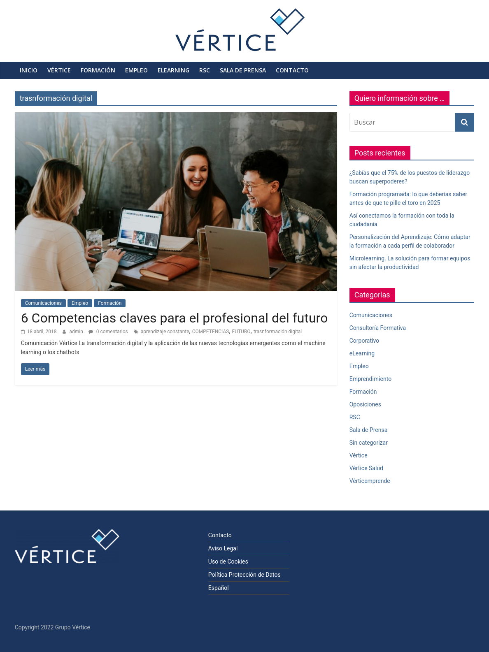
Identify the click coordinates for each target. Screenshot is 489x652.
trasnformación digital (278, 331)
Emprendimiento (370, 379)
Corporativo (364, 340)
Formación (98, 70)
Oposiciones (365, 404)
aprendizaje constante (165, 331)
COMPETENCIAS (210, 331)
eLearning (173, 70)
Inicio (28, 70)
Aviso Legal (223, 548)
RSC (204, 70)
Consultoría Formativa (377, 328)
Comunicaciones (43, 303)
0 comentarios (108, 331)
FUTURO (241, 331)
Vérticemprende (369, 481)
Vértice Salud (366, 468)
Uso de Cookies (228, 561)
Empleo (136, 70)
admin (77, 331)
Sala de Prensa (243, 70)
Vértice (59, 70)
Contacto (292, 70)
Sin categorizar (368, 442)
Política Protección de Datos (244, 574)
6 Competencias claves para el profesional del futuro (174, 318)
